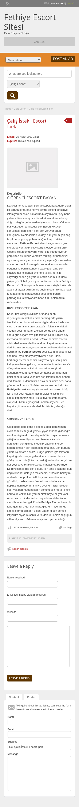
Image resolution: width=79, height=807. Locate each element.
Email (11, 729)
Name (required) (16, 577)
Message (13, 754)
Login (70, 3)
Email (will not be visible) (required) (27, 594)
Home (8, 108)
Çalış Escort (20, 108)
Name (11, 716)
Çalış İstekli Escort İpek (27, 123)
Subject (12, 741)
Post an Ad (63, 59)
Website (11, 612)
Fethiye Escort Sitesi (30, 22)
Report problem (20, 549)
